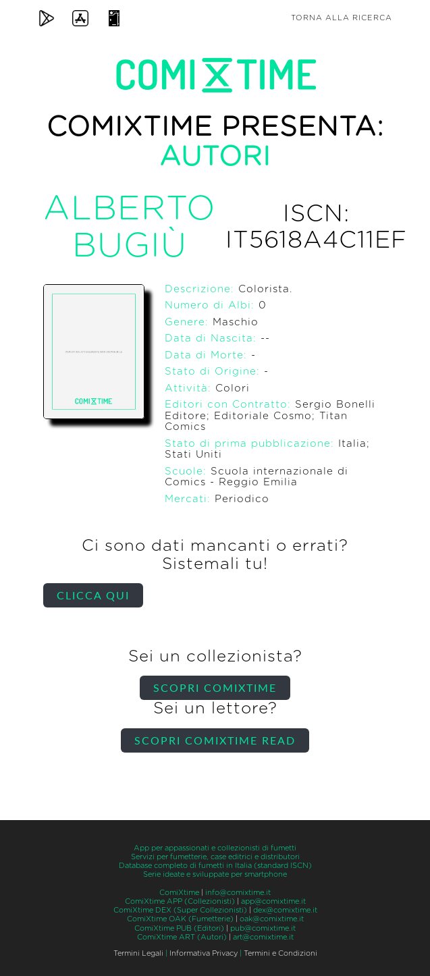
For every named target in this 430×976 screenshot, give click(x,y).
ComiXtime (179, 892)
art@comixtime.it (263, 937)
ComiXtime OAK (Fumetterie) (180, 919)
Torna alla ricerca (341, 18)
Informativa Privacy (203, 953)
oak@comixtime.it (272, 919)
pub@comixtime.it (263, 928)
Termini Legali (138, 953)
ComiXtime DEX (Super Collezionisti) (180, 910)
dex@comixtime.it (285, 910)
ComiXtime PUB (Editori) (179, 928)
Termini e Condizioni (280, 953)
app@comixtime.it (273, 901)
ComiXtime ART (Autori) (182, 937)
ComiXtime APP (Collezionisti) (180, 901)
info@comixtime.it (238, 892)
